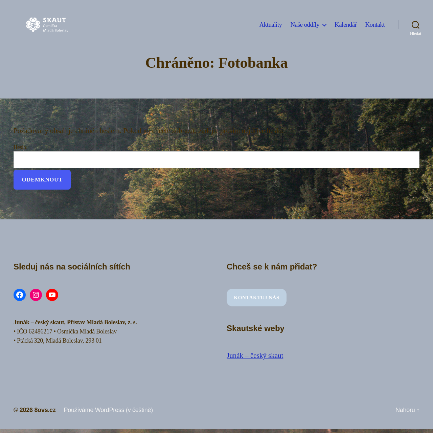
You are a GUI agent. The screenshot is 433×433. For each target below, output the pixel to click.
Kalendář (346, 24)
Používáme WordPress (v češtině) (108, 410)
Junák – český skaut (255, 355)
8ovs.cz (44, 410)
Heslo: (216, 156)
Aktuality (270, 24)
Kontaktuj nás (256, 297)
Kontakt (375, 24)
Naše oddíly (305, 24)
